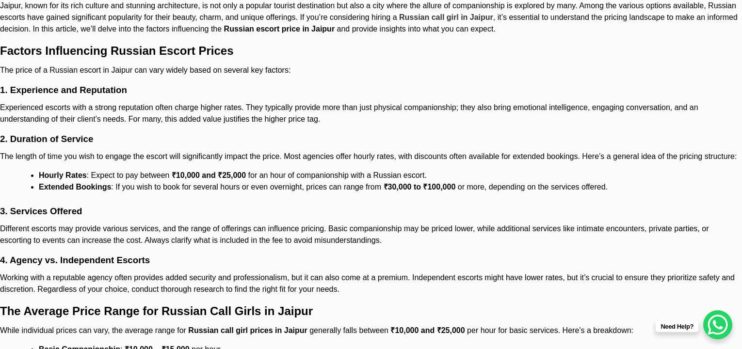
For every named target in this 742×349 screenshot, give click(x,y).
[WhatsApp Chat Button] (717, 324)
